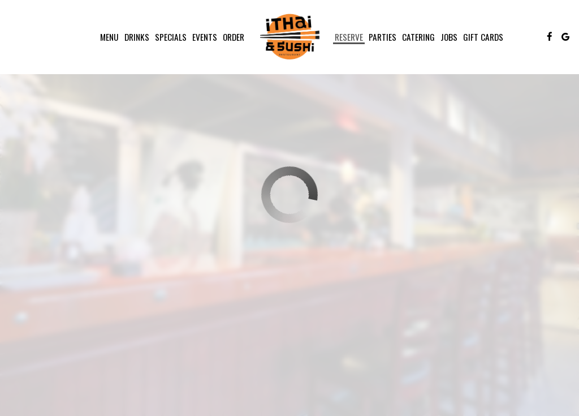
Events (204, 36)
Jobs (448, 36)
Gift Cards (483, 36)
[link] (289, 36)
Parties (382, 36)
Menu (109, 36)
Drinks (136, 36)
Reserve (349, 36)
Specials (171, 36)
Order (233, 36)
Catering (418, 36)
